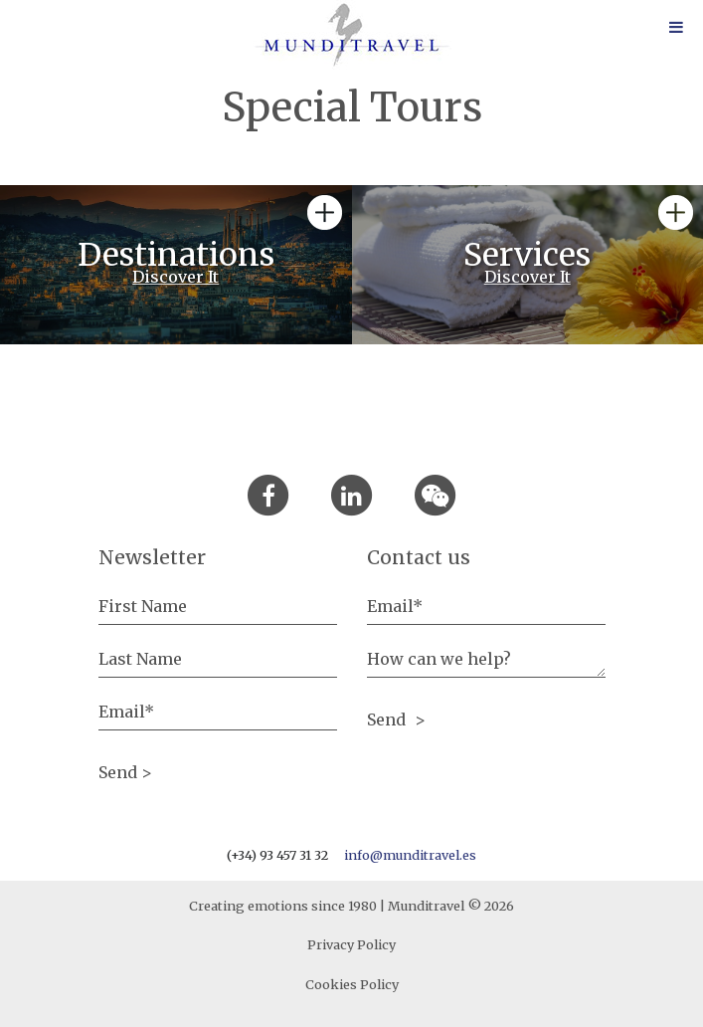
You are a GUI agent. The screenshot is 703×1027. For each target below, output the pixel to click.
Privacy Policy (351, 944)
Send (388, 719)
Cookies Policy (352, 984)
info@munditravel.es (410, 855)
